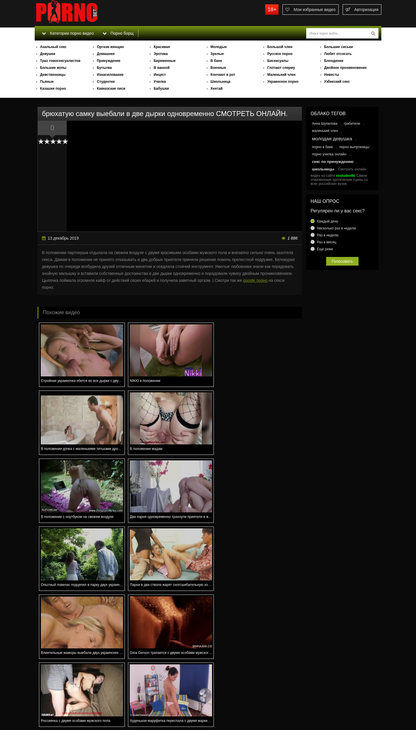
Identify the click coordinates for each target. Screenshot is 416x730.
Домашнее (106, 54)
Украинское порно (282, 82)
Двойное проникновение (345, 68)
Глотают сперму (281, 68)
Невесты (331, 75)
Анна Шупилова (324, 124)
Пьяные (47, 82)
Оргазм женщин (110, 47)
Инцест (160, 75)
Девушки (47, 54)
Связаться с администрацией (64, 710)
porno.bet (78, 13)
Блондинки (333, 61)
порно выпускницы (354, 147)
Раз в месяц (326, 242)
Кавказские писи (111, 89)
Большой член (279, 47)
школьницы (323, 169)
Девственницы (53, 75)
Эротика (161, 54)
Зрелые (217, 54)
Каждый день (327, 221)
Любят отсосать (338, 54)
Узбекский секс (337, 82)
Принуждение (108, 61)
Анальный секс (53, 47)
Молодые (219, 47)
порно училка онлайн (329, 154)
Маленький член (281, 75)
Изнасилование (110, 75)
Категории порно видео (68, 33)
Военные (218, 68)
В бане (216, 61)
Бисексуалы (277, 61)
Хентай (217, 89)
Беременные (165, 61)
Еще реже (325, 249)
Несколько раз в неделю (336, 228)
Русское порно (279, 54)
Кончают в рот (223, 75)
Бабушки (161, 89)
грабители (352, 124)
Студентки (106, 82)
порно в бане (322, 147)
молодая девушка (332, 138)
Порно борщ (118, 33)
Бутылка (104, 68)
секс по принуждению (333, 161)
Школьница (221, 82)
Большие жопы (53, 68)
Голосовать (342, 261)
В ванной (162, 68)
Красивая (162, 47)
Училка (160, 82)
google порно (255, 280)
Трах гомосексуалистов (60, 61)
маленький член (325, 131)
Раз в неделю (328, 235)
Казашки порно (53, 89)
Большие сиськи (338, 47)
